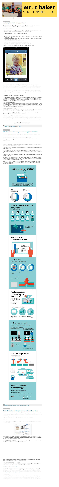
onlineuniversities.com (28, 134)
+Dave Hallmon (10, 134)
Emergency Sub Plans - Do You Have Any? (14, 23)
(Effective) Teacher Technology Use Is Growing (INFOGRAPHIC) (20, 132)
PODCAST (11, 17)
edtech (13, 405)
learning (8, 126)
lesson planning (12, 126)
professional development (20, 405)
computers (9, 405)
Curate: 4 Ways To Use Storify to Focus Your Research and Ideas (20, 410)
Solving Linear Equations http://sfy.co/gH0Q (10, 466)
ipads (15, 405)
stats (24, 405)
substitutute (16, 126)
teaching (20, 126)
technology (27, 405)
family (6, 126)
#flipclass (6, 405)
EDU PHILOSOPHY (5, 17)
